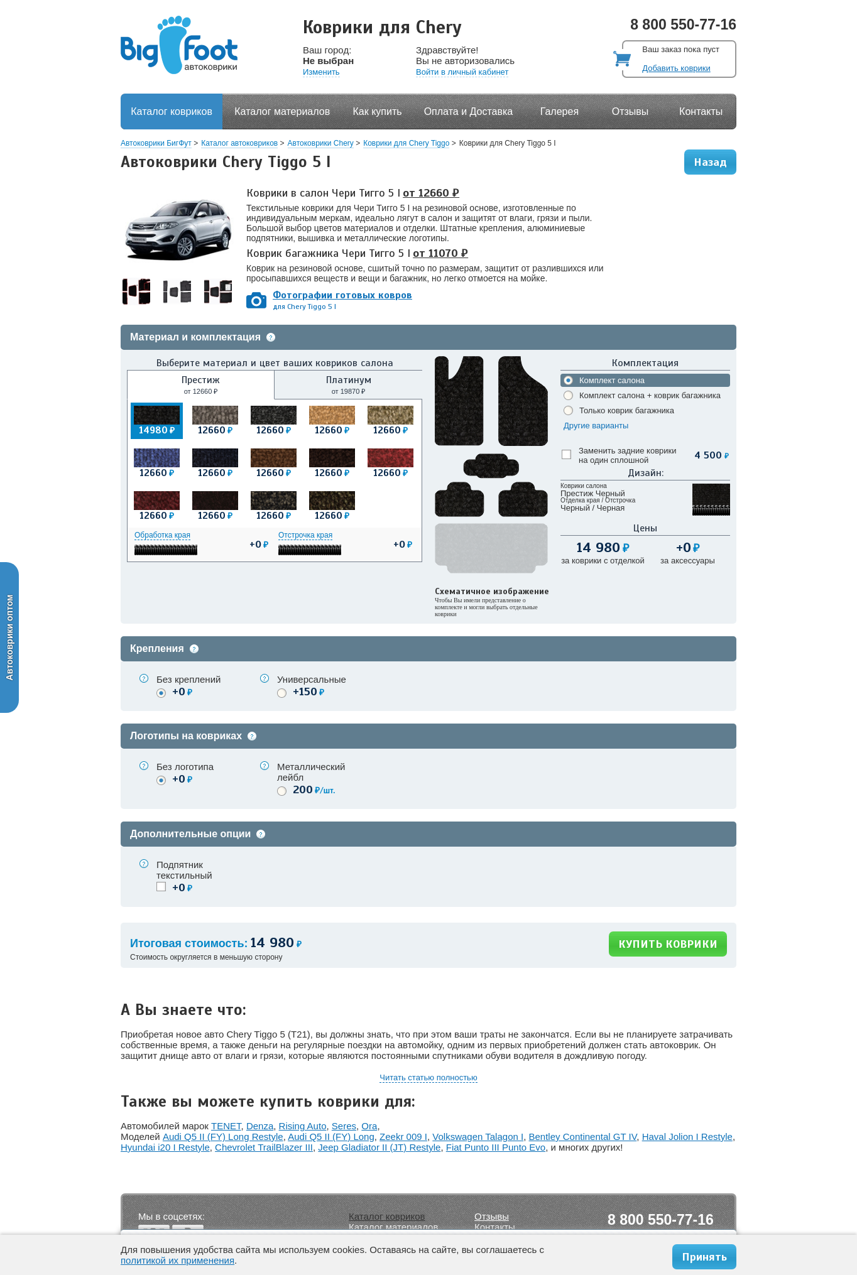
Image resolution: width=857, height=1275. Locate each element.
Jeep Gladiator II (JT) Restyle (379, 1147)
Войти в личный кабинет (462, 72)
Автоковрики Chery (321, 143)
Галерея (559, 111)
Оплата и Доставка (468, 111)
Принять (704, 1257)
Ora (369, 1125)
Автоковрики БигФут (156, 143)
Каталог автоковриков (239, 143)
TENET (226, 1125)
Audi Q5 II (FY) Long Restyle (223, 1136)
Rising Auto (303, 1125)
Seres (344, 1125)
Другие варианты (596, 425)
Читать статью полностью (428, 1077)
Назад (710, 162)
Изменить (321, 72)
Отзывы (630, 111)
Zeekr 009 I (403, 1136)
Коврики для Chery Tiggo (406, 143)
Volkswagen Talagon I (477, 1136)
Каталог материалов (282, 111)
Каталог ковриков (171, 111)
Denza (259, 1125)
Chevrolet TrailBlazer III (264, 1147)
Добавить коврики (676, 68)
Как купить (377, 111)
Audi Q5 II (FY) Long (331, 1136)
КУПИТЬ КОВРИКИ (668, 944)
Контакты (701, 111)
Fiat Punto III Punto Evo (495, 1147)
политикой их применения (177, 1260)
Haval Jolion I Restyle (687, 1136)
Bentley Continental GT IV (583, 1136)
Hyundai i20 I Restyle (165, 1147)
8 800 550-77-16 (683, 24)
